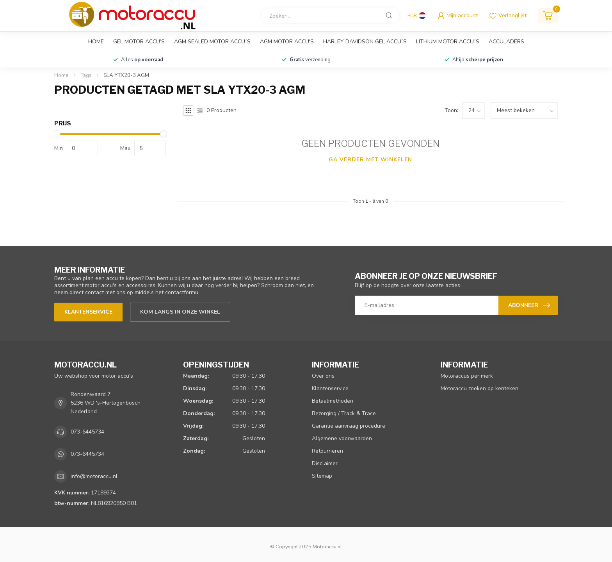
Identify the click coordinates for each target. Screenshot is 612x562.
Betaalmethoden (332, 401)
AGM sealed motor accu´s (212, 41)
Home (96, 41)
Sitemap (322, 476)
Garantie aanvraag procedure (348, 426)
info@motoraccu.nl (94, 476)
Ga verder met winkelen (370, 159)
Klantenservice (88, 312)
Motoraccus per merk (467, 376)
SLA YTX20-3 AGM (126, 75)
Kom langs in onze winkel (180, 312)
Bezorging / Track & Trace (344, 413)
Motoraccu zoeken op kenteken (479, 388)
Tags (86, 75)
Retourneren (327, 451)
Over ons (323, 376)
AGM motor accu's (287, 41)
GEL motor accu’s (139, 41)
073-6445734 (87, 431)
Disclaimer (325, 463)
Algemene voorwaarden (342, 438)
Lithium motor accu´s (447, 41)
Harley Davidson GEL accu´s (365, 41)
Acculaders (506, 41)
